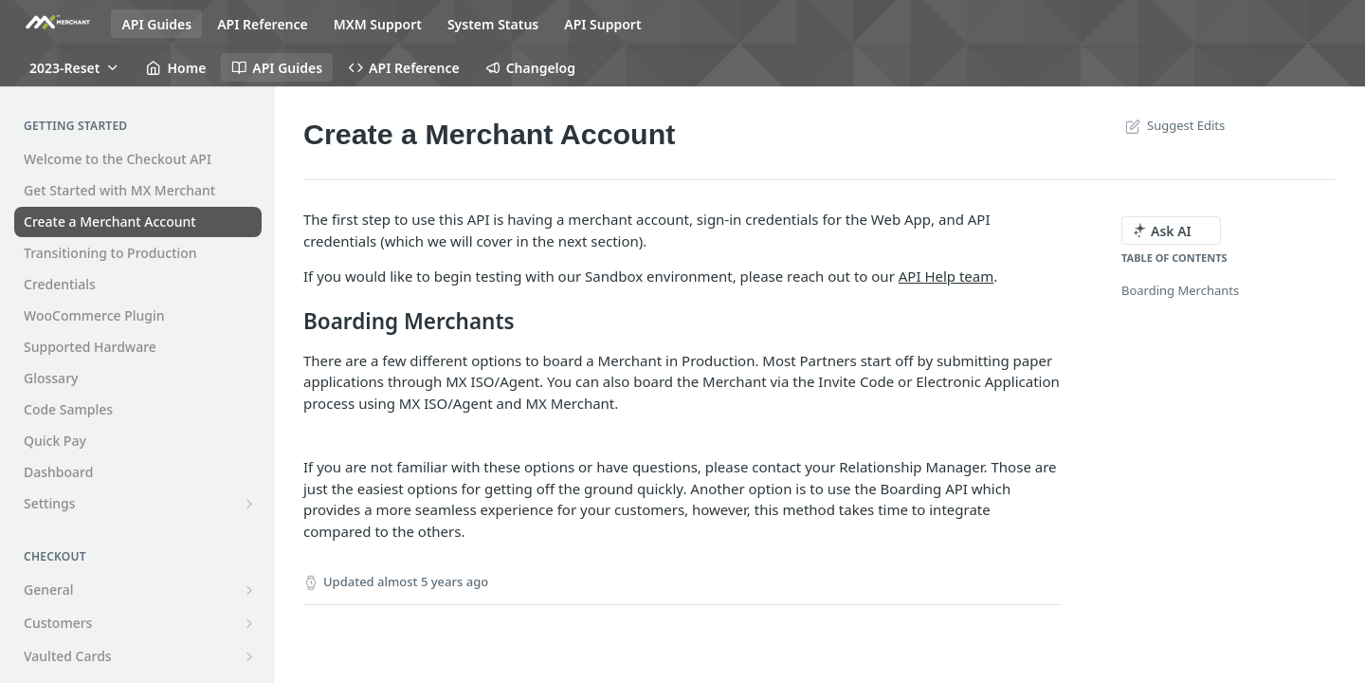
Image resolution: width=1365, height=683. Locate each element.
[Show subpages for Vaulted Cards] (249, 656)
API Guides (156, 24)
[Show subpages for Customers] (249, 623)
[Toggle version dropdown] (75, 67)
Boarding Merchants (1180, 290)
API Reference (262, 24)
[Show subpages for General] (249, 590)
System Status (492, 24)
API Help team (946, 276)
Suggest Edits (1173, 125)
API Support (602, 24)
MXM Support (378, 24)
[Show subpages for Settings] (249, 503)
